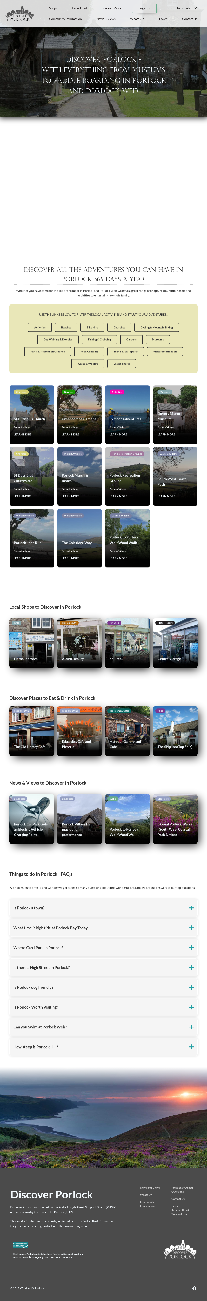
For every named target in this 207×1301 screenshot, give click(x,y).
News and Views (150, 1187)
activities (83, 310)
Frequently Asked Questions (182, 1189)
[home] (19, 13)
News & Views (106, 19)
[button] (182, 8)
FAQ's (163, 19)
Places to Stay (112, 8)
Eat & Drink (80, 8)
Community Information (65, 19)
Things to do (144, 8)
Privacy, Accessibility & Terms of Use (180, 1210)
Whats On (137, 19)
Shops (53, 8)
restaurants (167, 305)
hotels (181, 305)
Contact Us (189, 19)
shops (154, 305)
